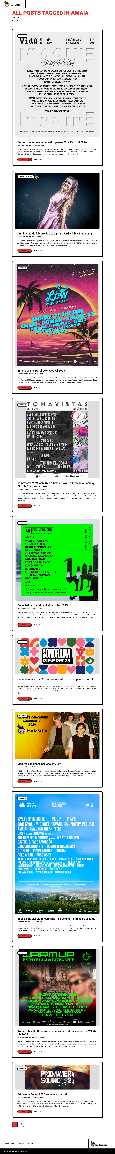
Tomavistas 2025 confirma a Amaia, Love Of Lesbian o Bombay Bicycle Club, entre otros (55, 484)
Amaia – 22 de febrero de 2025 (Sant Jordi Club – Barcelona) (54, 234)
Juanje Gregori (43, 489)
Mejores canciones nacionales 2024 (39, 764)
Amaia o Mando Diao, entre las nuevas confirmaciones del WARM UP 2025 (57, 1033)
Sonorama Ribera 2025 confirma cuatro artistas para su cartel (55, 679)
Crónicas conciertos (26, 176)
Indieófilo (40, 767)
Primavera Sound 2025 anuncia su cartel (42, 1094)
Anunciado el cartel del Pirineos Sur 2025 (42, 605)
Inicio (14, 18)
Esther (40, 608)
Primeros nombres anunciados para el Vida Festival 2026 (52, 142)
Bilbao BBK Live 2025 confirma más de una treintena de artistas (56, 919)
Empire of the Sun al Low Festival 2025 (41, 371)
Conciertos (23, 36)
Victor (42, 145)
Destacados (23, 716)
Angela (42, 922)
